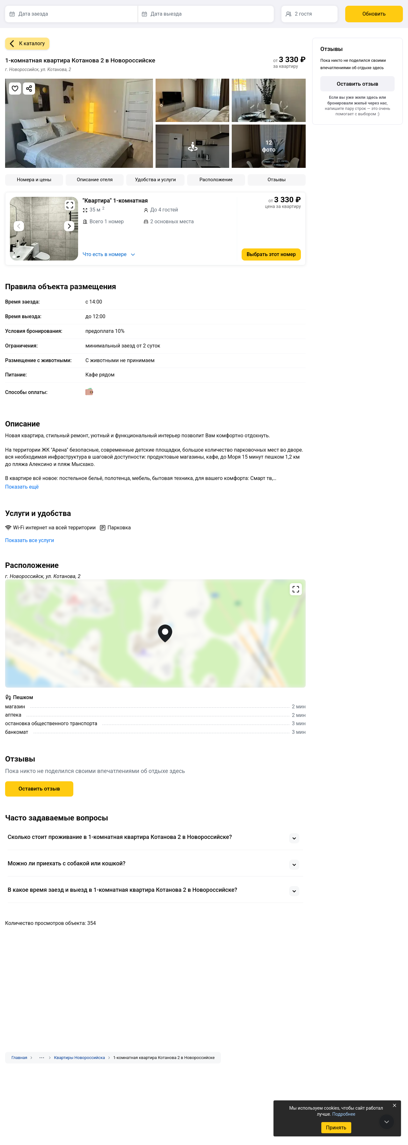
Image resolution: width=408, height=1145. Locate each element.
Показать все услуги (29, 540)
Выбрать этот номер (271, 254)
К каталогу (25, 44)
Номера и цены (34, 179)
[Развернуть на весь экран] (70, 205)
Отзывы (276, 179)
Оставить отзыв (39, 788)
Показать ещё (22, 487)
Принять (336, 1128)
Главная (19, 1057)
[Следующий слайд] (69, 226)
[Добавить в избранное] (15, 88)
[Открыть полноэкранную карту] (155, 633)
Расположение (216, 179)
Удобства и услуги (155, 179)
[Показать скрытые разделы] (42, 1058)
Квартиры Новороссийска (79, 1057)
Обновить (374, 14)
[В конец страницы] (386, 1121)
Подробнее (343, 1114)
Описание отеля (95, 179)
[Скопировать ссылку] (29, 88)
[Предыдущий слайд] (19, 226)
